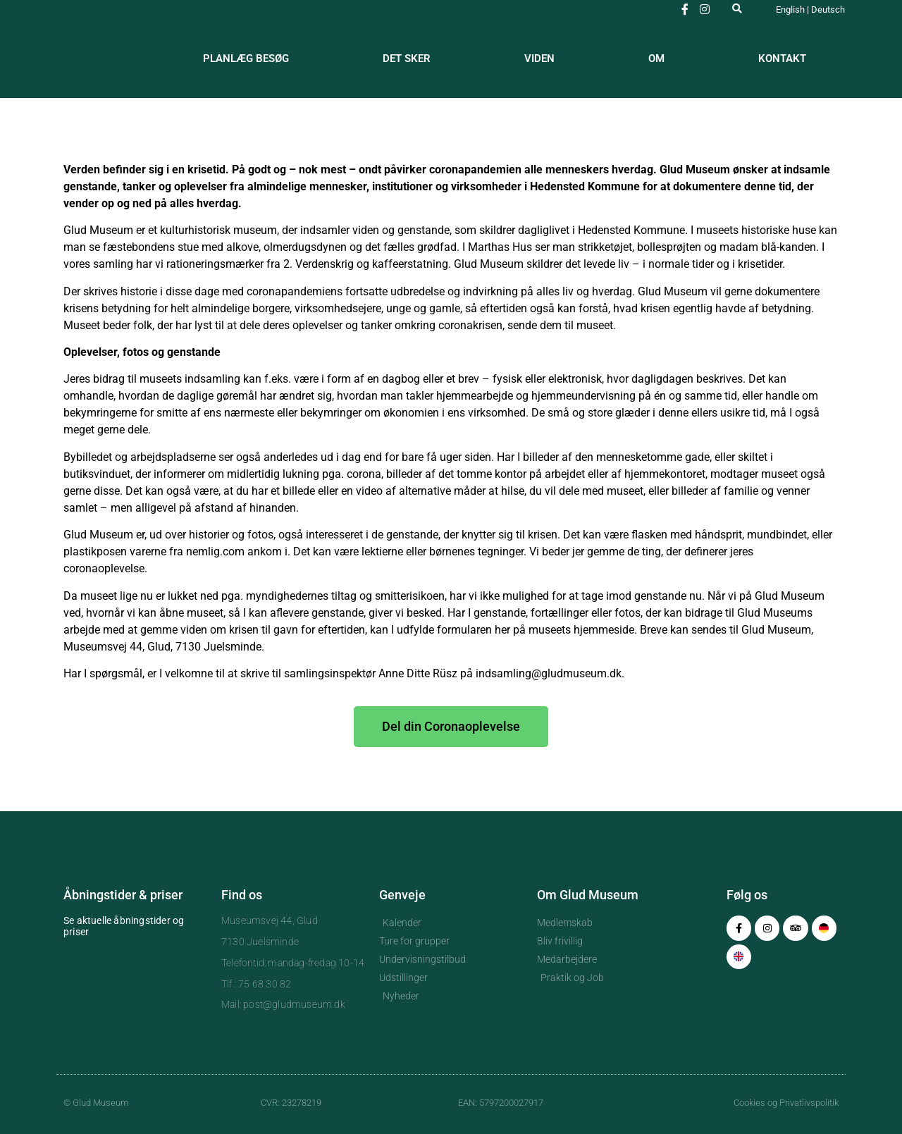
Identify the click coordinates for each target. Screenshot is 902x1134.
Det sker (407, 58)
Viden (539, 58)
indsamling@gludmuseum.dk (549, 673)
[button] (737, 8)
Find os (241, 894)
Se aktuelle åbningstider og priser (123, 926)
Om (656, 58)
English (790, 9)
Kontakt (782, 58)
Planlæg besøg (246, 58)
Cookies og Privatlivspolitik (786, 1102)
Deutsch (828, 9)
